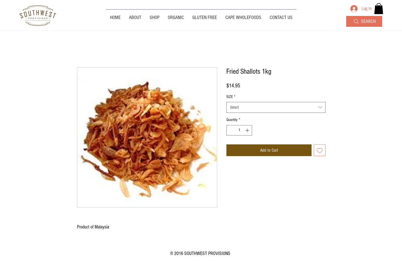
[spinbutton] (239, 130)
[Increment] (247, 130)
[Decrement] (230, 130)
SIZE (230, 97)
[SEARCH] (364, 21)
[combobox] (276, 107)
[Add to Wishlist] (320, 150)
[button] (378, 8)
